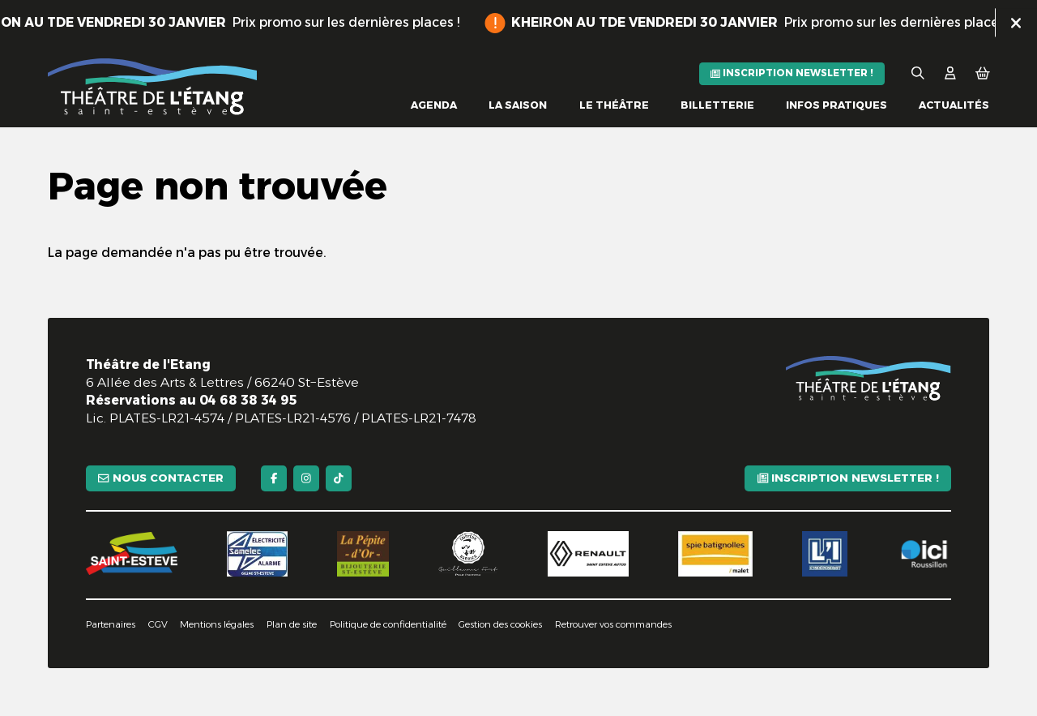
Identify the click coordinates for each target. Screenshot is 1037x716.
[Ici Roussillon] (924, 554)
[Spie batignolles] (715, 554)
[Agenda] (434, 106)
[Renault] (588, 554)
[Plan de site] (292, 625)
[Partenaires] (110, 625)
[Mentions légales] (217, 625)
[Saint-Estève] (131, 553)
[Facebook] (274, 478)
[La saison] (518, 106)
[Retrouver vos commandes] (613, 625)
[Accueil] (153, 86)
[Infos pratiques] (836, 106)
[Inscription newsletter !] (792, 73)
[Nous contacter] (161, 478)
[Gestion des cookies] (500, 625)
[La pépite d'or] (363, 554)
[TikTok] (339, 478)
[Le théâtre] (614, 106)
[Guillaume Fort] (468, 554)
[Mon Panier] (982, 73)
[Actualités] (954, 106)
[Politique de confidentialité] (388, 625)
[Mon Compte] (950, 73)
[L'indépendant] (824, 554)
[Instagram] (306, 478)
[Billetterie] (717, 106)
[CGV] (158, 625)
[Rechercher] (918, 73)
